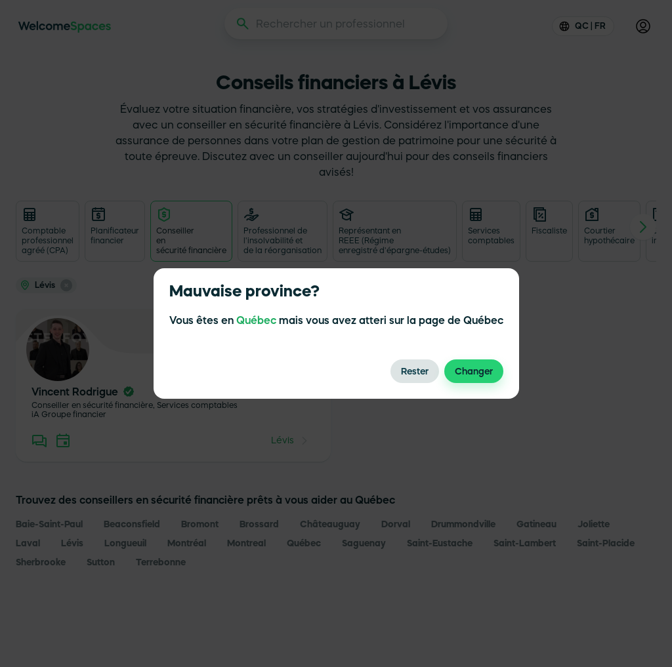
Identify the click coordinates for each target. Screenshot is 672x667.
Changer (473, 371)
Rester (414, 371)
